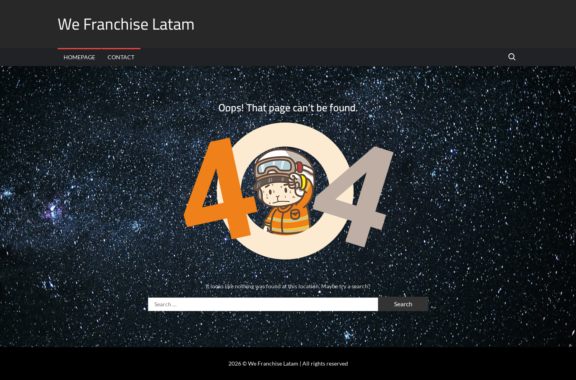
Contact (121, 57)
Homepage (79, 57)
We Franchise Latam (126, 24)
